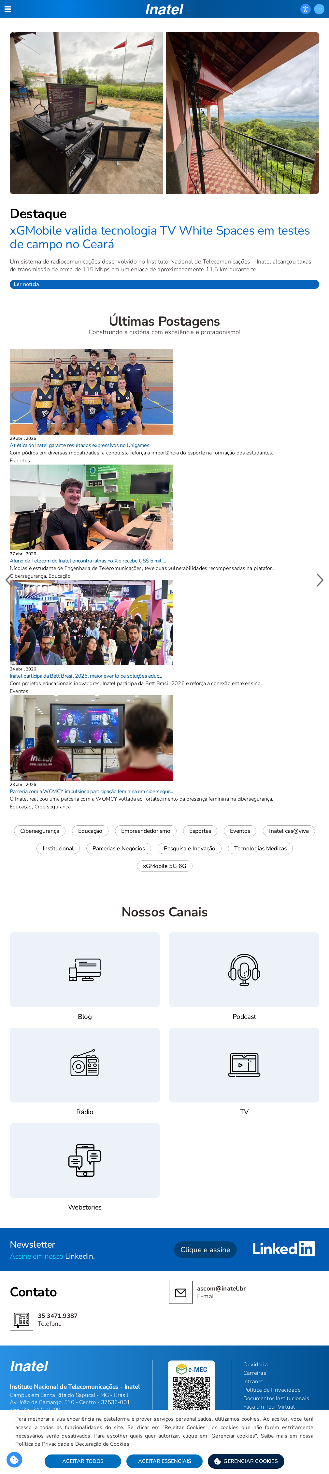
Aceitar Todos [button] (83, 1461)
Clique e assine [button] (205, 1250)
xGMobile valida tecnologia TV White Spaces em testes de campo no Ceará (160, 237)
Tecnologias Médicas (260, 848)
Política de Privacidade (43, 1444)
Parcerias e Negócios (119, 848)
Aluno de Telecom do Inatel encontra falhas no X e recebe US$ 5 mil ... (88, 560)
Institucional (58, 848)
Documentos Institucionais (276, 1398)
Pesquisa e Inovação (189, 848)
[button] (246, 1461)
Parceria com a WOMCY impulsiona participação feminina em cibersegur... (91, 791)
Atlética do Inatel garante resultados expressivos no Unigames (80, 445)
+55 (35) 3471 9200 (35, 1409)
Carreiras (254, 1373)
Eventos (240, 831)
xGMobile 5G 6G (164, 866)
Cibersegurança (39, 831)
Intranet (253, 1381)
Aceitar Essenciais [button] (164, 1461)
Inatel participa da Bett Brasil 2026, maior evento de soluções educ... (86, 676)
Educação (90, 831)
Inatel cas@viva (289, 831)
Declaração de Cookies (102, 1444)
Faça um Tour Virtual (269, 1407)
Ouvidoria (255, 1364)
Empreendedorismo (145, 831)
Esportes (200, 831)
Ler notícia (26, 284)
